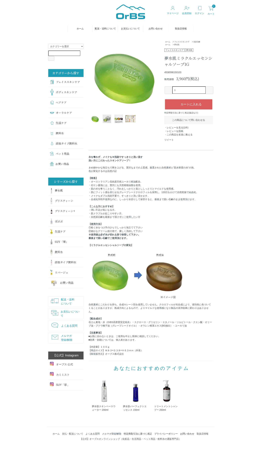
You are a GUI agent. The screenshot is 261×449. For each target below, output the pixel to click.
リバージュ (59, 272)
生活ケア (58, 123)
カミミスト (60, 374)
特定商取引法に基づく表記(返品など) (181, 113)
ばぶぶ (56, 221)
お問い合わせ (156, 28)
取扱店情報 (181, 28)
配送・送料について (105, 28)
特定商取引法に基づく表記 (138, 433)
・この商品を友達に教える (178, 134)
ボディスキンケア (63, 92)
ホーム (80, 28)
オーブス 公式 (61, 364)
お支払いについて (130, 28)
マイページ (173, 10)
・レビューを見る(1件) (176, 127)
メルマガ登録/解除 (61, 337)
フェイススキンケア (181, 42)
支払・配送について (72, 433)
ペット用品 (59, 154)
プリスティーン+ (62, 211)
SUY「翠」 (59, 241)
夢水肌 (176, 45)
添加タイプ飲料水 (63, 143)
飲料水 (57, 133)
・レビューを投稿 (173, 131)
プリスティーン (61, 200)
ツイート (169, 139)
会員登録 (186, 10)
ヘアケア (58, 102)
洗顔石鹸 (196, 42)
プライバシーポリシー (166, 433)
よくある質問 (63, 325)
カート (211, 10)
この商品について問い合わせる (188, 120)
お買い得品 (59, 164)
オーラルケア (61, 113)
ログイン (199, 10)
